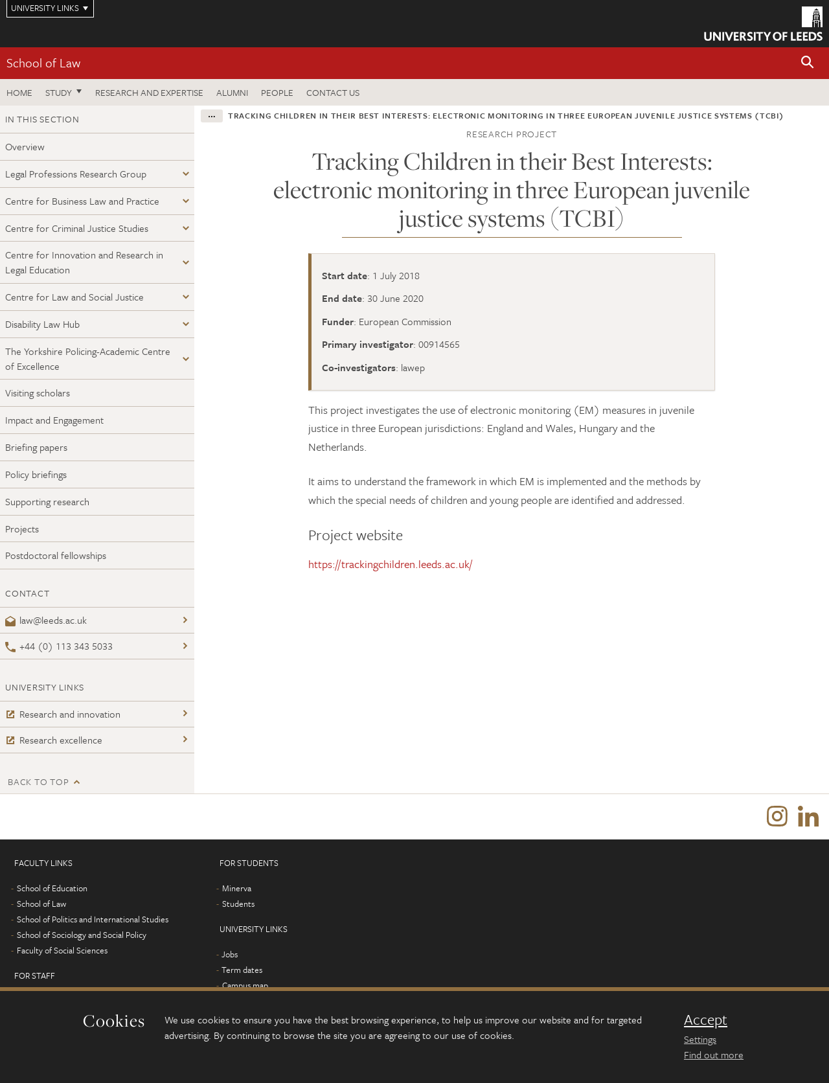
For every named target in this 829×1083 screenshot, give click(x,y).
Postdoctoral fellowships (55, 555)
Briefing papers (36, 447)
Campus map (245, 985)
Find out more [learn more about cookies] (714, 1054)
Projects (22, 528)
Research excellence (53, 740)
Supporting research (47, 501)
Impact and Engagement (54, 420)
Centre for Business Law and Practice (82, 201)
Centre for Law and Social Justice (74, 297)
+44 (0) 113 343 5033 (59, 646)
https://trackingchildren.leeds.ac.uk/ (390, 564)
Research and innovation (62, 714)
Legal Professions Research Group (75, 173)
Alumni (232, 92)
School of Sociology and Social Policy (81, 934)
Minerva (236, 888)
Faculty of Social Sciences (62, 950)
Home (19, 92)
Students (238, 903)
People (277, 92)
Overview (25, 146)
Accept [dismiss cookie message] (705, 1019)
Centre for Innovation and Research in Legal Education (84, 262)
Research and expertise (149, 92)
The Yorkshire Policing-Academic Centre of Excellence (87, 358)
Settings (700, 1039)
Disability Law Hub (42, 324)
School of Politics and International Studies (92, 919)
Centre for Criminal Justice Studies (76, 228)
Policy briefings (36, 474)
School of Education (52, 888)
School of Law (43, 62)
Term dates (241, 969)
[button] (808, 63)
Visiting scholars (37, 392)
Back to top (38, 781)
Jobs (229, 954)
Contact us (332, 92)
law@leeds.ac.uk (46, 620)
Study (58, 92)
